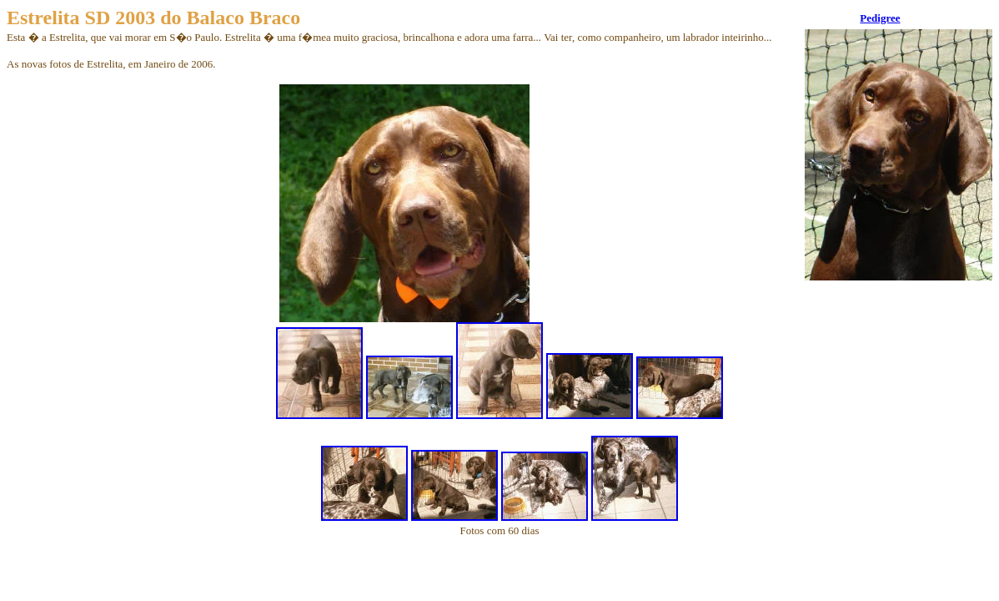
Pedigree (880, 18)
